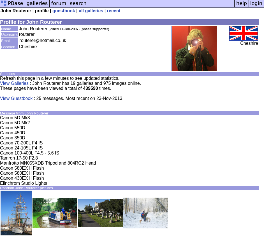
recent (114, 10)
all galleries (91, 10)
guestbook (63, 10)
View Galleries (14, 83)
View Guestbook (16, 98)
